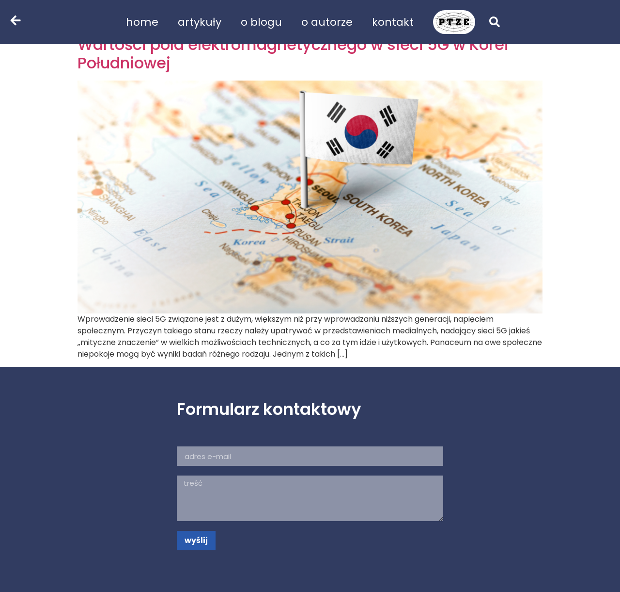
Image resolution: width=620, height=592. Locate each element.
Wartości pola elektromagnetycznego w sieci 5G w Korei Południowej (293, 53)
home (142, 22)
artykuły (199, 22)
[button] (494, 22)
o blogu (261, 22)
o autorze (327, 22)
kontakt (393, 22)
